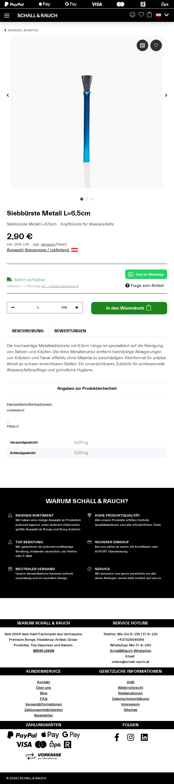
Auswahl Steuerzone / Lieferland (42, 250)
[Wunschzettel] (141, 15)
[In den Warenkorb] (129, 308)
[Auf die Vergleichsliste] (142, 45)
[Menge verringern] (13, 307)
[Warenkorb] (149, 15)
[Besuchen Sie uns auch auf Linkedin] (144, 739)
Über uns (43, 688)
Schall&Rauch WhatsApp (130, 651)
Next (166, 95)
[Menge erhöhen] (77, 307)
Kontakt (43, 682)
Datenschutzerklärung (130, 699)
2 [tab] (87, 199)
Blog (43, 693)
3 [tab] (92, 199)
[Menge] (38, 307)
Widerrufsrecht (130, 688)
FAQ (43, 699)
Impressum (130, 704)
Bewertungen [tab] (70, 331)
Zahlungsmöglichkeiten (43, 710)
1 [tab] (81, 199)
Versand (48, 244)
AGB (130, 682)
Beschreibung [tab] (28, 331)
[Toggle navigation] (6, 13)
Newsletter (43, 715)
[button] (132, 15)
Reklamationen (130, 693)
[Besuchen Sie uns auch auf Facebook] (117, 739)
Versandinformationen (43, 704)
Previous (7, 95)
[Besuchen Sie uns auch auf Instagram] (131, 739)
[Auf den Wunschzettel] (156, 45)
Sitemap (130, 710)
